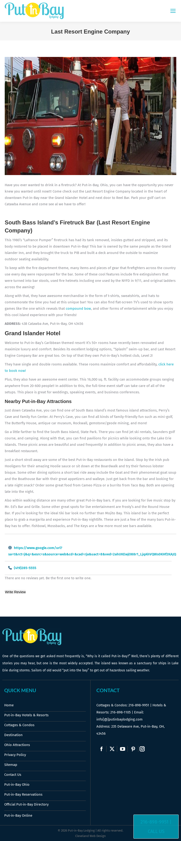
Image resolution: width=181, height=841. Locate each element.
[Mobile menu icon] (173, 11)
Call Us (156, 831)
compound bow (78, 308)
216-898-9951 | (156, 822)
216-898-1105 (120, 712)
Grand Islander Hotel (32, 333)
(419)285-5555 (25, 568)
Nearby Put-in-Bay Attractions (38, 401)
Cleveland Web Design (90, 836)
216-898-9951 (138, 705)
